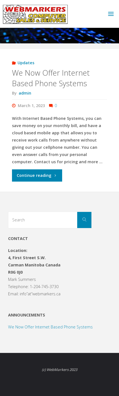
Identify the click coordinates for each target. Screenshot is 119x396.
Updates (26, 62)
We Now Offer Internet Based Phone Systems (51, 78)
